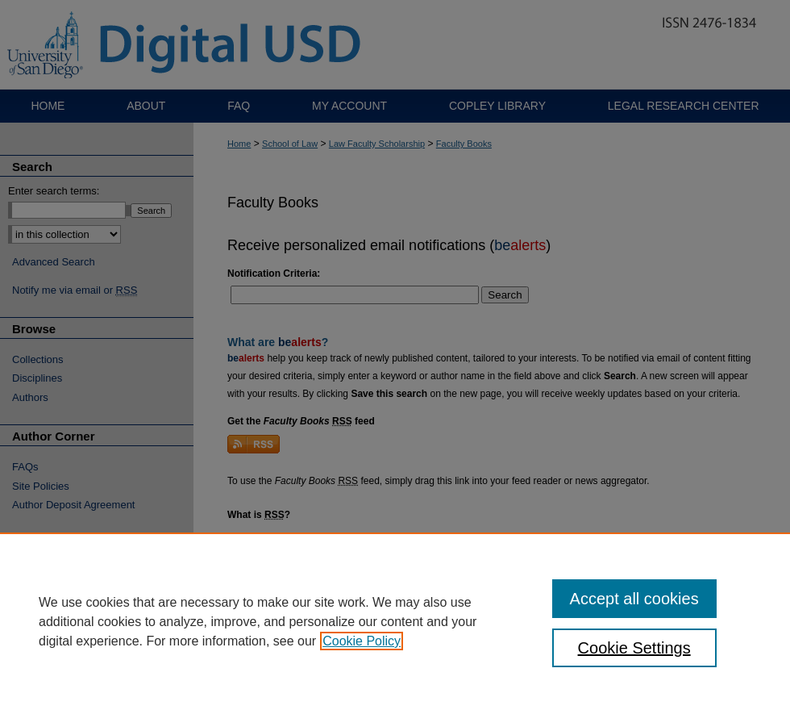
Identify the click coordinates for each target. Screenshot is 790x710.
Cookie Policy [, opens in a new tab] (361, 641)
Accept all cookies (634, 599)
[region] (395, 621)
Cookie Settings (634, 648)
